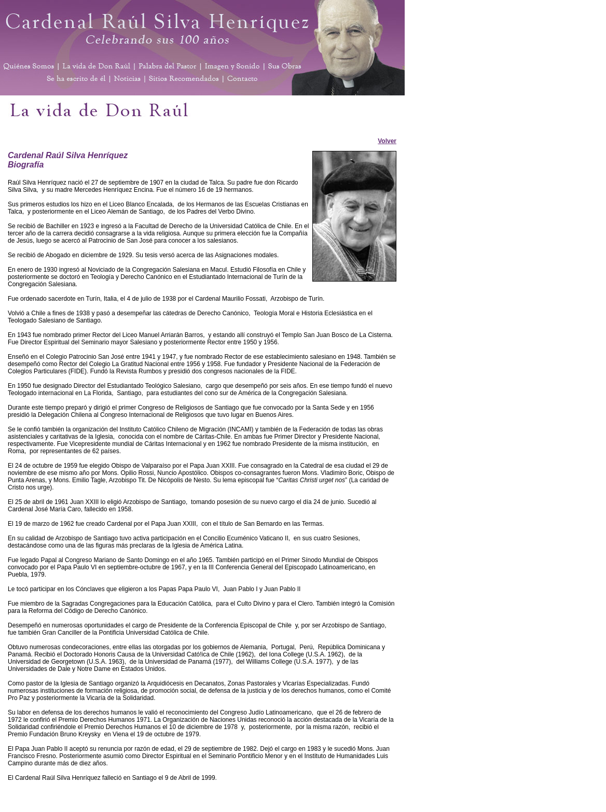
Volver (387, 141)
